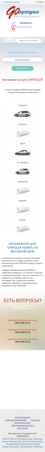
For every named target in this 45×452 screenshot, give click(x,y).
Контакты (35, 420)
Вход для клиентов (12, 2)
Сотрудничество (22, 417)
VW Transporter (26, 446)
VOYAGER (22, 105)
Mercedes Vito (15, 441)
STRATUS (22, 124)
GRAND (22, 220)
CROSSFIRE (22, 181)
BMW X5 (13, 439)
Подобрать (22, 68)
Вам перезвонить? (24, 27)
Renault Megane (12, 444)
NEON (22, 143)
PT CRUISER (22, 162)
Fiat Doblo (14, 446)
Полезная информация (15, 420)
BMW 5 (6, 439)
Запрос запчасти (22, 423)
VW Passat (38, 446)
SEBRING (22, 201)
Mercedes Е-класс (25, 439)
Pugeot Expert (26, 444)
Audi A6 (26, 441)
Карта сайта (22, 428)
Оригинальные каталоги (22, 425)
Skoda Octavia (36, 441)
